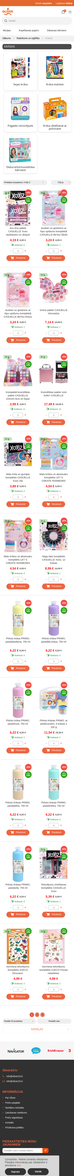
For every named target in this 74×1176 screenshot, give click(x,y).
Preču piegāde (12, 1102)
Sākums (6, 38)
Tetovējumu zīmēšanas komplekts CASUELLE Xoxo (53, 888)
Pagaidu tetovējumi (20, 126)
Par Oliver (10, 1097)
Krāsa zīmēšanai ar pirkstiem (55, 127)
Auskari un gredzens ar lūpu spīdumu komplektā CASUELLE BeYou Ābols (53, 231)
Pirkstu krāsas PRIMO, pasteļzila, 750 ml (17, 886)
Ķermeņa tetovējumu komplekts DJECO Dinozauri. (18, 970)
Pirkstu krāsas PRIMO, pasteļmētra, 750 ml (53, 804)
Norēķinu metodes (14, 1107)
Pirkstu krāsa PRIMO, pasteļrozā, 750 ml (18, 722)
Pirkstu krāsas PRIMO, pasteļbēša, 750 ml (17, 804)
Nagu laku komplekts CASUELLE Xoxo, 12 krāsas (53, 559)
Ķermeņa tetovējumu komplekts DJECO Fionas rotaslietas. (53, 970)
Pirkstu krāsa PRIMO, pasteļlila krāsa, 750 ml (53, 640)
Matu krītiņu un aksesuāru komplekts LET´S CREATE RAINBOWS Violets (18, 560)
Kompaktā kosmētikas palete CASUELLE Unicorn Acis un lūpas (18, 395)
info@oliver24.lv (12, 1081)
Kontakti (9, 1122)
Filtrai (60, 182)
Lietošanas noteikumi (16, 1112)
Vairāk (38, 1171)
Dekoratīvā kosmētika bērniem (20, 168)
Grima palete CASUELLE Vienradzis (53, 312)
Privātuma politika (14, 1127)
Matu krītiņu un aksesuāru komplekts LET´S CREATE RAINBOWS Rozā (53, 478)
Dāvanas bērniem (56, 30)
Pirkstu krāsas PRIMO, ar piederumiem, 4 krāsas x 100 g (54, 723)
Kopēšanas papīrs (29, 30)
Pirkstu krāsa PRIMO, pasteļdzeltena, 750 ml (18, 640)
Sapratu (15, 1171)
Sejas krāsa (20, 84)
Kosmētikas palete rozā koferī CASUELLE (53, 394)
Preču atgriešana (14, 1117)
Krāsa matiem (55, 84)
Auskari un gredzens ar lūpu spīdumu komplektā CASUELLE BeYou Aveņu (18, 313)
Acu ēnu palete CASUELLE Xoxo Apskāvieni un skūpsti (18, 231)
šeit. (19, 1165)
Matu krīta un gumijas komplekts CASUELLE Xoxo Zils (18, 477)
